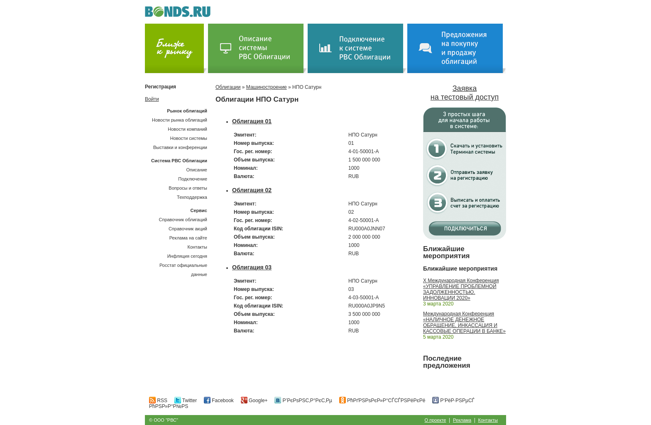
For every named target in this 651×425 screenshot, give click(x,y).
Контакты (197, 246)
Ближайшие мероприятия (446, 252)
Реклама (462, 420)
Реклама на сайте (188, 237)
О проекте (435, 420)
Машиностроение (266, 87)
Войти (152, 99)
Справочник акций (188, 228)
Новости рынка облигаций (179, 119)
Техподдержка (192, 197)
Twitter (185, 400)
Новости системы (188, 138)
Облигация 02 (252, 190)
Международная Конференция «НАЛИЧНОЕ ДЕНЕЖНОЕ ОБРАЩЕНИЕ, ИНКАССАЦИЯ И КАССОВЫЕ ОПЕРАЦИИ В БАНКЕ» (464, 322)
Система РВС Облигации (179, 160)
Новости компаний (187, 129)
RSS (158, 400)
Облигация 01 (252, 121)
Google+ (254, 400)
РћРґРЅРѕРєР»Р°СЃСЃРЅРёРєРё (382, 400)
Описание (196, 169)
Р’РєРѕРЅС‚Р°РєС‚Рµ (303, 400)
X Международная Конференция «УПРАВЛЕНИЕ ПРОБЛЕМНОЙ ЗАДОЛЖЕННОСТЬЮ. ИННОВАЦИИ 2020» (461, 289)
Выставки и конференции (180, 147)
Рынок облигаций (187, 110)
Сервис (199, 210)
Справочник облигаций (183, 219)
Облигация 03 (252, 267)
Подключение (192, 178)
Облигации (227, 87)
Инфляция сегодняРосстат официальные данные (183, 265)
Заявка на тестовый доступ (465, 92)
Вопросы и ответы (188, 188)
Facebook (219, 400)
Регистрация (160, 87)
